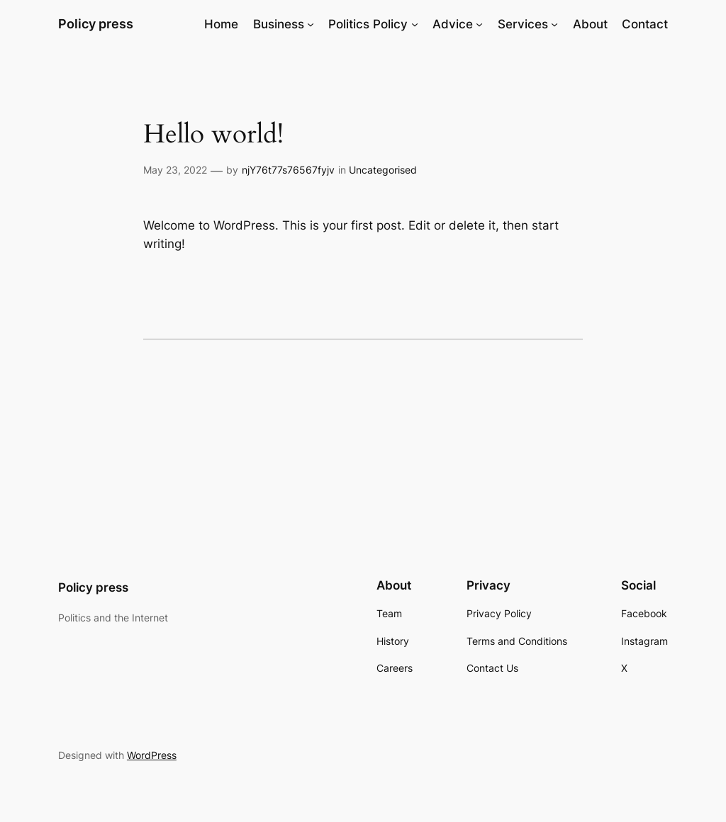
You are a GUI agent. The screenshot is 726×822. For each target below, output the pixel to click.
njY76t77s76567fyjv (288, 170)
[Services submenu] (554, 24)
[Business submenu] (310, 24)
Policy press (95, 23)
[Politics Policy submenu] (414, 24)
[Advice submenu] (479, 24)
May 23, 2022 (175, 170)
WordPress (152, 755)
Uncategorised (383, 170)
